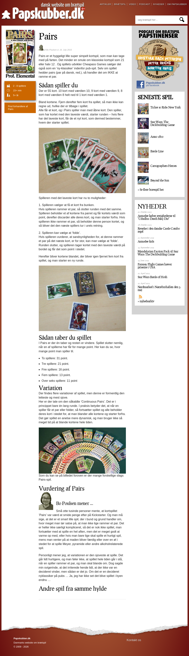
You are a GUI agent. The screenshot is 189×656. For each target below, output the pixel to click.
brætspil (120, 4)
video (132, 4)
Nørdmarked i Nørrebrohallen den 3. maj (159, 288)
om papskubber (177, 4)
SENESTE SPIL (155, 97)
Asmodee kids (146, 241)
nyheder (158, 4)
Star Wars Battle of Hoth (152, 277)
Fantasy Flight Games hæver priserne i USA (155, 266)
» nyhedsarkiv (146, 301)
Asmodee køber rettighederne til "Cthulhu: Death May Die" (157, 217)
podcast (144, 4)
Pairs (48, 36)
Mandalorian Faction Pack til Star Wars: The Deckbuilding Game (158, 253)
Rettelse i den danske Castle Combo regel (159, 230)
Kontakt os (134, 640)
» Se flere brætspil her (151, 189)
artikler (105, 4)
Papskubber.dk (151, 85)
